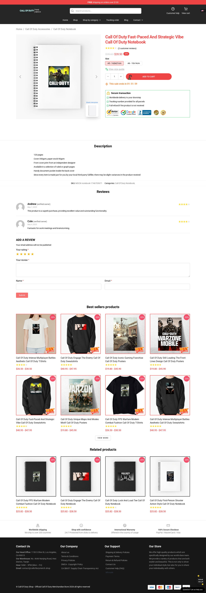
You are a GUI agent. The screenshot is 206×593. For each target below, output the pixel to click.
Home (19, 29)
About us (65, 552)
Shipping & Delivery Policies (117, 552)
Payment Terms (112, 556)
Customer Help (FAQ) (115, 568)
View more (103, 438)
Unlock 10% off (200, 581)
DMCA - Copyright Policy (72, 564)
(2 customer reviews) (127, 48)
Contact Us (110, 564)
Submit (22, 295)
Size (107, 59)
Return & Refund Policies (116, 560)
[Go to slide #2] (66, 125)
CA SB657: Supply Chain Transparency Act (80, 568)
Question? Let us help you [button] (193, 590)
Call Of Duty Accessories (37, 29)
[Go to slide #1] (51, 125)
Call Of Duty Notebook (64, 29)
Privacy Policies (68, 560)
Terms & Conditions (69, 556)
